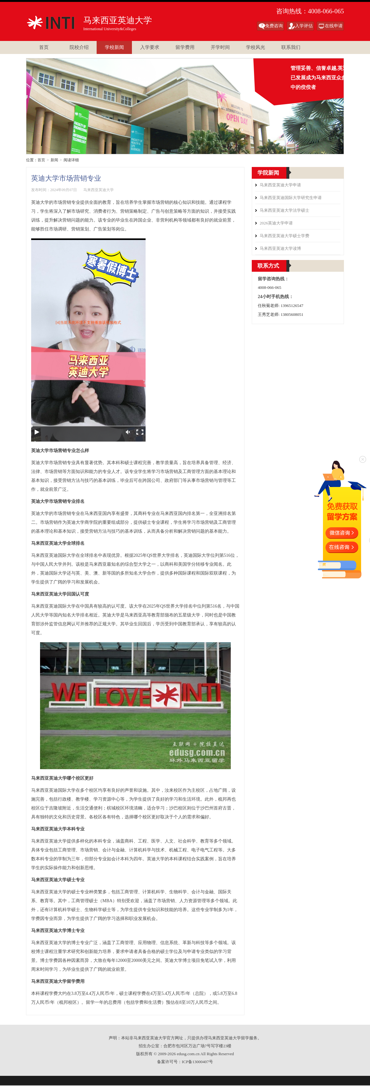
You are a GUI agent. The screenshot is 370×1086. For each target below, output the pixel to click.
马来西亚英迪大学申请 (280, 185)
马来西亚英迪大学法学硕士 (284, 210)
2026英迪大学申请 (276, 223)
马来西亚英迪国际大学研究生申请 (291, 197)
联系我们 (290, 47)
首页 (44, 47)
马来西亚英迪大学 (54, 22)
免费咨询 (274, 25)
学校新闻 (114, 47)
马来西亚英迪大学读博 (280, 248)
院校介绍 (79, 47)
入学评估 (304, 25)
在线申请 (334, 25)
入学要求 (149, 47)
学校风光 (255, 47)
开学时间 (220, 47)
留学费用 (185, 47)
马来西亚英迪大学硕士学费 (284, 235)
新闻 (54, 160)
